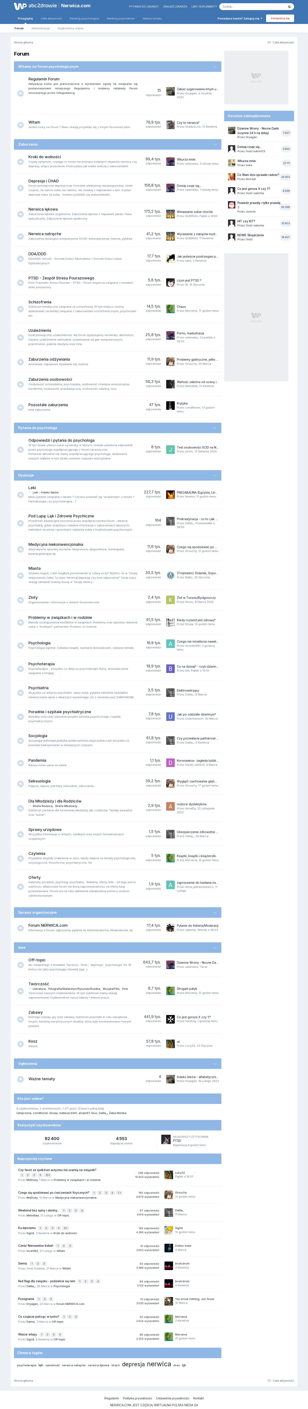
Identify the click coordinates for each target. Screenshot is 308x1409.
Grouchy (191, 363)
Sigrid (30, 1228)
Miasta (37, 568)
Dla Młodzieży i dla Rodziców (57, 801)
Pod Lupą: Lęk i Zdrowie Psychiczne (63, 516)
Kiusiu (189, 601)
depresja (133, 1353)
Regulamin (111, 1387)
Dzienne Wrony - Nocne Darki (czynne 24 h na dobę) (215, 962)
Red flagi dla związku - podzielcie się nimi (47, 1274)
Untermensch (194, 718)
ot (178, 1041)
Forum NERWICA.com (50, 925)
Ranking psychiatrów (121, 18)
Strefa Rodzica (45, 806)
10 (48, 1174)
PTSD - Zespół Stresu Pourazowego (63, 278)
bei (187, 670)
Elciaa (189, 624)
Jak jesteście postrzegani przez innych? (205, 256)
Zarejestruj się (280, 18)
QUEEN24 (191, 216)
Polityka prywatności (137, 1387)
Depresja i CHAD (46, 181)
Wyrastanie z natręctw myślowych (201, 234)
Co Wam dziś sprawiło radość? (258, 175)
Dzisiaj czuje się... (189, 185)
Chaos (181, 306)
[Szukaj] (241, 6)
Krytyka (182, 403)
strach (115, 1354)
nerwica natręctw (74, 1354)
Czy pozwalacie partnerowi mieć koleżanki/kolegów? (215, 738)
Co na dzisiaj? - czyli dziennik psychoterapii (208, 666)
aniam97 (84, 1113)
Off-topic (39, 960)
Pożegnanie (26, 1291)
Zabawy (38, 1012)
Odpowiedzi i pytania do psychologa (64, 440)
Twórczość (41, 984)
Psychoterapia (44, 664)
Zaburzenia (28, 144)
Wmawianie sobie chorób (195, 212)
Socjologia (40, 735)
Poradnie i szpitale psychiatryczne (62, 712)
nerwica (159, 1353)
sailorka (190, 929)
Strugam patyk (187, 988)
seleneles (191, 163)
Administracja (40, 28)
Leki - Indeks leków (48, 492)
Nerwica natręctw (47, 234)
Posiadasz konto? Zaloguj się (240, 18)
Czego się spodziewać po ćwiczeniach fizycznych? (213, 547)
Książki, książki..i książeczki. (196, 856)
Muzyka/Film (113, 988)
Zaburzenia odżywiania (51, 359)
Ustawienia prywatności (172, 1387)
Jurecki (251, 211)
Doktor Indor (183, 1240)
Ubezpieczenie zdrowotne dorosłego (204, 832)
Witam (36, 122)
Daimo (31, 1312)
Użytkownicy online (70, 28)
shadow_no (193, 126)
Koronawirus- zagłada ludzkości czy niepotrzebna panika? (218, 760)
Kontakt (198, 1387)
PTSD (177, 1140)
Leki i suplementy (204, 6)
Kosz (35, 1041)
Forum (19, 28)
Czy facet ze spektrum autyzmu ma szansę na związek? (57, 1170)
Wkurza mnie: (186, 159)
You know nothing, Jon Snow (194, 1290)
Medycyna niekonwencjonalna (58, 544)
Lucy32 (190, 1045)
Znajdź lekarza (175, 6)
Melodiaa (191, 386)
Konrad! (251, 179)
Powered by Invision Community (154, 1401)
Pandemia (39, 760)
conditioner (192, 407)
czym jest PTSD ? (189, 280)
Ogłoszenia (27, 1063)
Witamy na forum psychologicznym (48, 66)
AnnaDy (190, 808)
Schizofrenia (42, 302)
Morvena (191, 310)
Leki (34, 487)
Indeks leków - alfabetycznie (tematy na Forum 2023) (214, 1077)
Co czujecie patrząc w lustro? (39, 1307)
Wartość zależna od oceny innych (201, 382)
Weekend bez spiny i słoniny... (39, 1207)
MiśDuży (32, 1178)
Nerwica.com (76, 5)
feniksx (190, 496)
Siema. (23, 1257)
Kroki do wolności (47, 157)
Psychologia (42, 643)
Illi (186, 284)
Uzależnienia (42, 330)
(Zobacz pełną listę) (91, 1108)
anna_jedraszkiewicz (199, 886)
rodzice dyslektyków (192, 804)
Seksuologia (42, 781)
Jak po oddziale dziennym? (196, 714)
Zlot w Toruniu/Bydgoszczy (196, 597)
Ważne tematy (152, 18)
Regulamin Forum (46, 79)
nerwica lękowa (98, 1354)
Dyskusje (26, 475)
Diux (94, 1113)
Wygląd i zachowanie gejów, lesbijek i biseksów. (211, 781)
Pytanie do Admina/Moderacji (197, 925)
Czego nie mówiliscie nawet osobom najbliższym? (212, 641)
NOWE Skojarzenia (250, 235)
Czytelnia (39, 853)
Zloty (35, 597)
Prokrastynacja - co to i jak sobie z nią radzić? (209, 519)
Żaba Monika (117, 1113)
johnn (189, 451)
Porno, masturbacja (190, 333)
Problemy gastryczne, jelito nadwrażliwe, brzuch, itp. (214, 359)
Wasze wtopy (28, 1324)
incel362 (32, 1245)
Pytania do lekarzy (144, 6)
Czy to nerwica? (188, 122)
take (188, 260)
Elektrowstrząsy (188, 690)
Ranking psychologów (84, 18)
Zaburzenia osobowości (52, 379)
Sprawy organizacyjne (37, 912)
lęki (40, 1354)
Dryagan (191, 93)
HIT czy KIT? (246, 221)
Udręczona (23, 1113)
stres (176, 1354)
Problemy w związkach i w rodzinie (62, 617)
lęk (184, 1354)
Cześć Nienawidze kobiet (36, 1241)
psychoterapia (26, 1354)
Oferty (37, 877)
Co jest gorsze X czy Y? (194, 1017)
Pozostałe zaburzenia (50, 405)
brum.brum (182, 1257)
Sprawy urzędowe (47, 829)
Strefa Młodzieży (68, 806)
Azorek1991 (192, 645)
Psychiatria (41, 688)
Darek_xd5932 (194, 764)
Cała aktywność (51, 18)
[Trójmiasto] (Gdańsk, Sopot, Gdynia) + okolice (210, 573)
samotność (52, 1354)
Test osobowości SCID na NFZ (198, 447)
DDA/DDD (40, 254)
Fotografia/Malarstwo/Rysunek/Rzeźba (76, 988)
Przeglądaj (25, 20)
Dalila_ (189, 523)
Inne (21, 947)
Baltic (188, 577)
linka (249, 165)
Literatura (41, 988)
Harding (190, 1021)
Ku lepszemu (27, 1224)
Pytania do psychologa (37, 428)
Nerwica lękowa (45, 209)
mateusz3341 (68, 1113)
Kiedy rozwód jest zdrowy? (196, 620)
